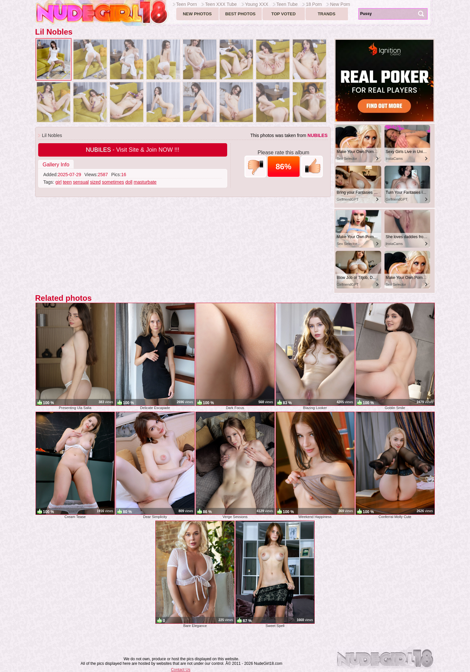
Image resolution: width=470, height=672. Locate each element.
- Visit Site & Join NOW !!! (133, 149)
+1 (312, 166)
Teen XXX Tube (221, 4)
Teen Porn (186, 4)
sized (95, 182)
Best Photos (240, 13)
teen (67, 182)
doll (129, 182)
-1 (255, 166)
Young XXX (256, 4)
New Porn (340, 4)
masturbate (145, 182)
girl (58, 182)
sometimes (113, 182)
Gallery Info (56, 164)
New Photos (197, 13)
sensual (81, 182)
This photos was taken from (289, 135)
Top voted (283, 13)
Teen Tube (287, 4)
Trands (326, 13)
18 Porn (314, 4)
